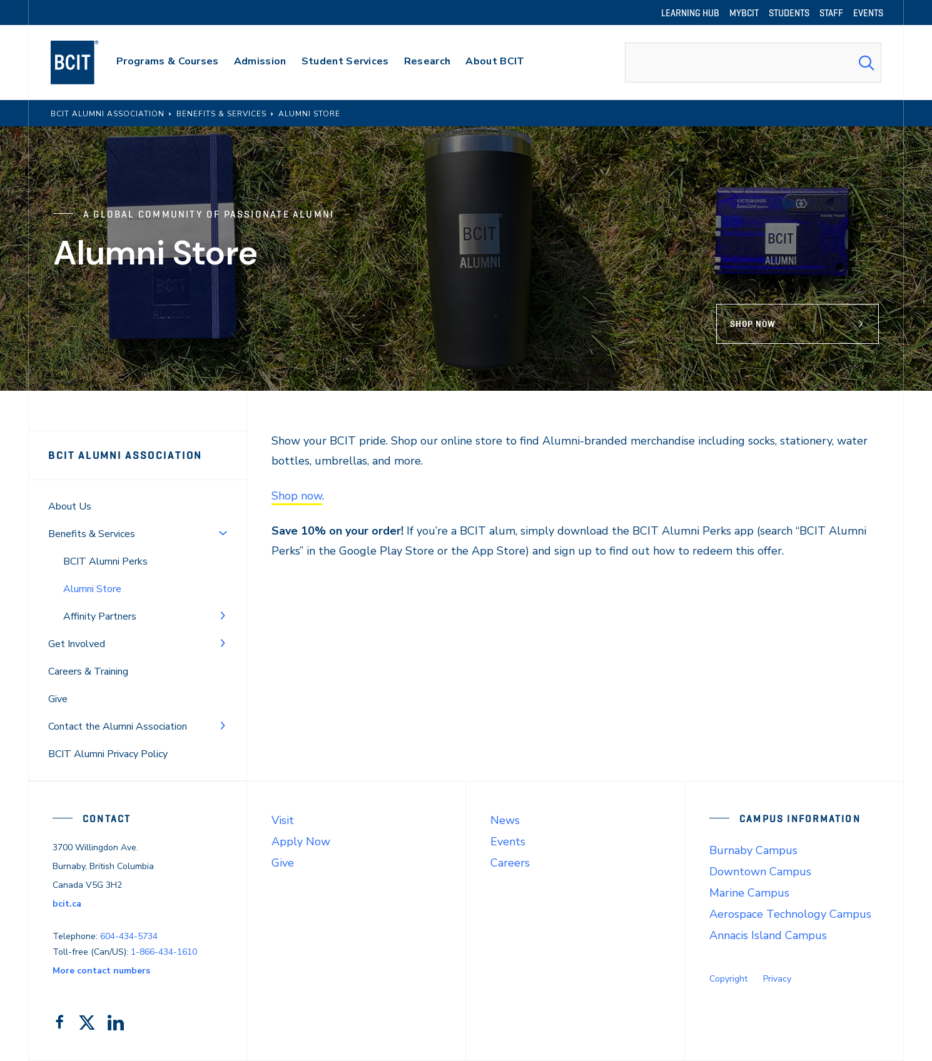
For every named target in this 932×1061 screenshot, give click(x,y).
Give (58, 699)
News (505, 820)
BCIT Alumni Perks (105, 561)
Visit (282, 820)
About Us (69, 506)
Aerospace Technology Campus (790, 914)
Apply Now (300, 841)
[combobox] (753, 63)
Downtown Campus (760, 871)
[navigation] (87, 62)
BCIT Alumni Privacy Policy (108, 754)
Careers (510, 862)
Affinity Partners (99, 616)
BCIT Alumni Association (125, 455)
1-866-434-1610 (164, 952)
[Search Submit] (866, 63)
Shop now (296, 495)
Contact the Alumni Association (117, 726)
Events (507, 841)
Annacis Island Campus (768, 935)
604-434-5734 (129, 936)
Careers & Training (88, 671)
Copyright (728, 979)
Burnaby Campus (753, 850)
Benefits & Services (91, 534)
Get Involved (76, 644)
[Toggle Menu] (222, 532)
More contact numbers (101, 971)
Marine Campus (749, 892)
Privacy (777, 979)
